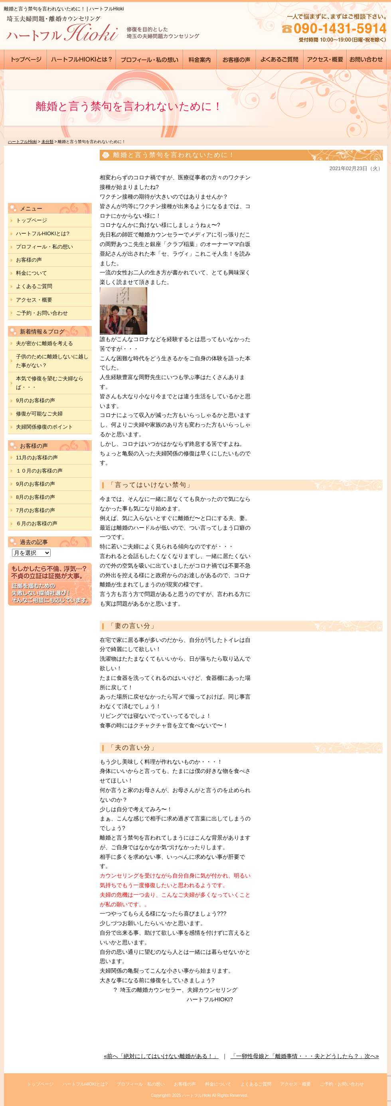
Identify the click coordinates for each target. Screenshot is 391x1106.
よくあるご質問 (34, 286)
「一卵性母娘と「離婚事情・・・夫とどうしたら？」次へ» (305, 1056)
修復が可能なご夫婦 (39, 414)
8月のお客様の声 (35, 497)
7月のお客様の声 (35, 510)
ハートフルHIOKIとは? (42, 233)
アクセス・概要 (34, 300)
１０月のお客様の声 (39, 471)
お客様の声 (29, 260)
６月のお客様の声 (36, 523)
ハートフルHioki (196, 1095)
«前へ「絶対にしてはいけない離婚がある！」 (161, 1056)
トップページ (31, 220)
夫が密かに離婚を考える (44, 343)
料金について (31, 273)
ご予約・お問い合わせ (42, 313)
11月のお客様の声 (37, 458)
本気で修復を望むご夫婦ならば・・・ (49, 382)
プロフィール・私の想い (44, 247)
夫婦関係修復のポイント (44, 427)
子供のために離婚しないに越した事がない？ (52, 360)
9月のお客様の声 (35, 400)
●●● (25, 59)
